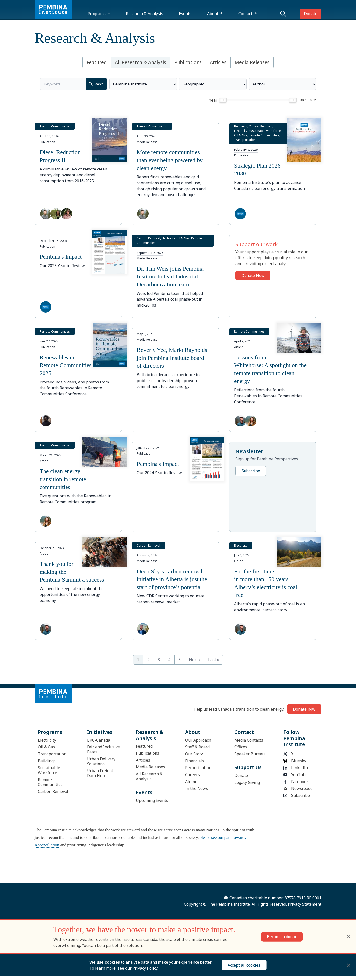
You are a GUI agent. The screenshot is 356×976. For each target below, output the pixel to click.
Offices (240, 747)
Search (94, 84)
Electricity (47, 740)
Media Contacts (248, 740)
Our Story (194, 754)
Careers (192, 774)
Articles (218, 62)
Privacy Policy (145, 968)
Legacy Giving (247, 782)
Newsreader (298, 788)
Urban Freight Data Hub (100, 773)
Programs (97, 13)
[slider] (223, 100)
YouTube (295, 774)
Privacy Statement (304, 904)
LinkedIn (295, 767)
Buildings (47, 761)
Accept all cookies (244, 965)
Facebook (296, 781)
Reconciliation (198, 767)
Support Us (248, 767)
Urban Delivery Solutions (101, 761)
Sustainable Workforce (49, 770)
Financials (194, 761)
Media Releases (252, 62)
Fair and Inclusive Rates (103, 749)
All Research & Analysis (140, 62)
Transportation (52, 754)
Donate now (304, 709)
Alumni (192, 781)
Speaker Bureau (249, 754)
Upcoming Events (152, 800)
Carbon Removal (53, 791)
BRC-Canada (98, 740)
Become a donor (282, 936)
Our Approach (198, 740)
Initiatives (99, 732)
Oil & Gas (46, 747)
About (212, 13)
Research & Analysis (144, 13)
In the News (196, 788)
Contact (245, 13)
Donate (310, 13)
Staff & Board (197, 747)
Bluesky (294, 760)
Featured (97, 62)
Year (213, 100)
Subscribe (251, 471)
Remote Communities (50, 782)
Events (185, 13)
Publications (188, 62)
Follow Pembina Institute (294, 738)
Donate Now (253, 275)
